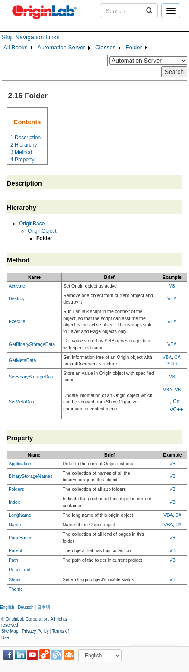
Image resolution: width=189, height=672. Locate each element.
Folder (133, 47)
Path (13, 560)
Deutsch (26, 607)
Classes (105, 47)
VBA (171, 298)
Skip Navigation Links (31, 37)
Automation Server (61, 47)
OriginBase (32, 224)
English (7, 607)
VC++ (172, 363)
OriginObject (42, 231)
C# (177, 357)
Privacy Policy (35, 631)
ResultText (19, 569)
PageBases (20, 537)
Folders (16, 489)
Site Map (9, 631)
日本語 (43, 607)
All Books (15, 47)
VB (172, 285)
